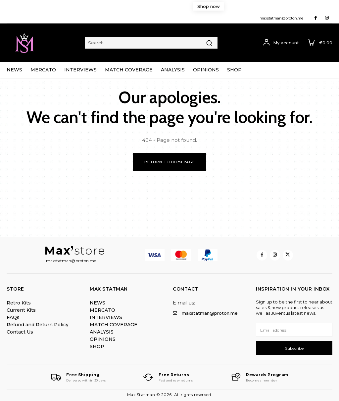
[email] (294, 330)
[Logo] (77, 378)
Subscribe (294, 348)
